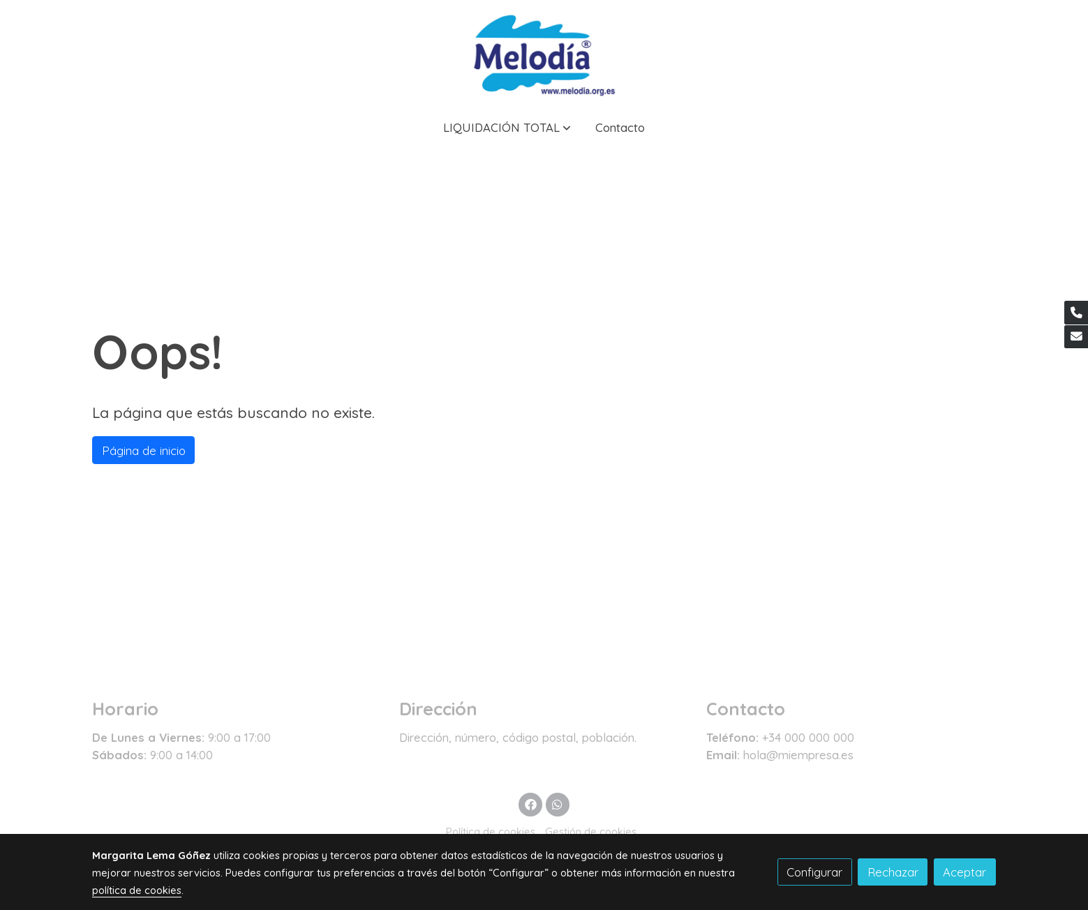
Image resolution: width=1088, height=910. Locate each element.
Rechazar (892, 872)
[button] (507, 127)
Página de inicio (144, 450)
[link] (543, 53)
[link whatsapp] (557, 804)
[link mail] (1076, 337)
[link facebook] (530, 804)
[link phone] (1076, 313)
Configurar (814, 872)
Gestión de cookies (590, 831)
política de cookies (136, 890)
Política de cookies (490, 831)
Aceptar (964, 872)
